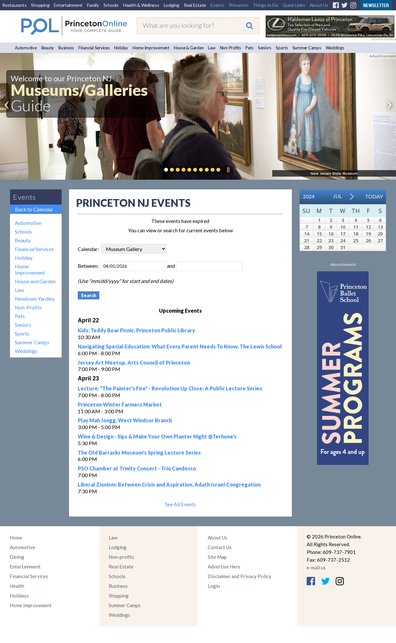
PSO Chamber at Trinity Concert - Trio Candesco (137, 468)
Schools (111, 5)
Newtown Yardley (34, 299)
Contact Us (220, 547)
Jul (337, 196)
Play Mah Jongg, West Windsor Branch (125, 420)
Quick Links (293, 5)
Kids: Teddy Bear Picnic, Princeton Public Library (136, 330)
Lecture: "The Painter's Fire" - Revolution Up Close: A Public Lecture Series (170, 388)
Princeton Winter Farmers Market (120, 404)
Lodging (171, 5)
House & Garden (189, 47)
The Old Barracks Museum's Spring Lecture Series (139, 452)
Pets (249, 47)
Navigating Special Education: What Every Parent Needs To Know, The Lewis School (180, 346)
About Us (319, 5)
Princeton (238, 5)
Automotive (26, 47)
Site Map (217, 557)
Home (16, 537)
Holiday (121, 47)
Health (17, 586)
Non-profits (121, 557)
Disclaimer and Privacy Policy (239, 576)
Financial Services (94, 47)
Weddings (335, 47)
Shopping (40, 5)
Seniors (264, 47)
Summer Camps (306, 47)
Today (374, 196)
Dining (17, 557)
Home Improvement (151, 47)
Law (211, 47)
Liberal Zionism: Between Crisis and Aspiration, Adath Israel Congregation (169, 484)
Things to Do (265, 5)
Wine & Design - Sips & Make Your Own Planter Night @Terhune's (157, 436)
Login (214, 586)
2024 (308, 196)
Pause (228, 170)
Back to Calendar (34, 209)
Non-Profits (230, 47)
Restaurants (14, 5)
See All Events (180, 504)
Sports (282, 47)
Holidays (19, 595)
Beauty (47, 47)
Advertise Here (224, 566)
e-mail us (316, 567)
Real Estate (195, 5)
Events (217, 5)
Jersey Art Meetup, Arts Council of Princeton (134, 362)
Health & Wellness (141, 5)
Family (93, 5)
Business (66, 47)
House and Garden (35, 281)
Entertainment (68, 5)
